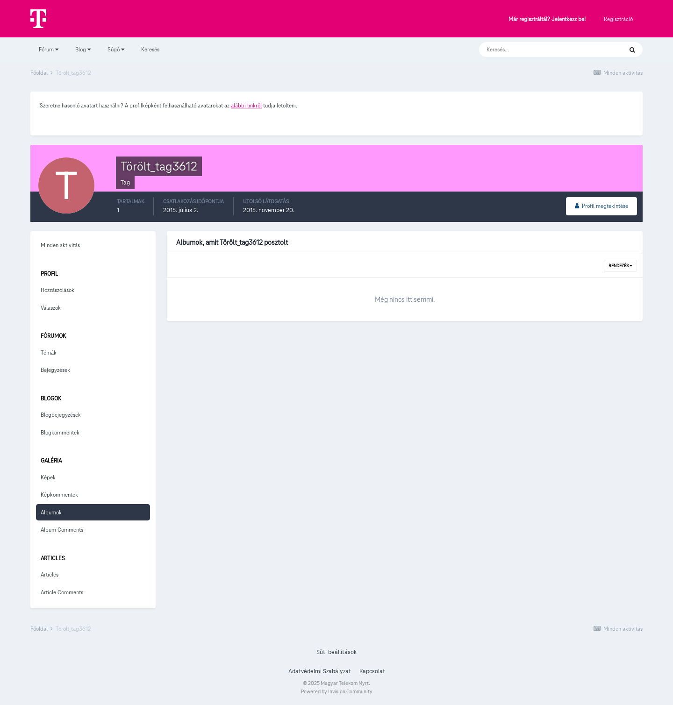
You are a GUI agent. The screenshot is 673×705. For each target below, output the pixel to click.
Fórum (48, 49)
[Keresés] (541, 49)
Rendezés (620, 266)
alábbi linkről (246, 105)
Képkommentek (59, 494)
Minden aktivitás (60, 245)
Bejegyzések (55, 369)
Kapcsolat (372, 671)
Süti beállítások (336, 652)
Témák (49, 352)
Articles (49, 574)
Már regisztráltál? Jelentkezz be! (547, 19)
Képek (48, 477)
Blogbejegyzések (61, 414)
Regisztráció (618, 18)
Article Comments (62, 592)
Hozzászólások (57, 289)
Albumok (51, 512)
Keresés (150, 49)
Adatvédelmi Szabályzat (319, 671)
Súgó (115, 49)
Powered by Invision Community (336, 691)
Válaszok (51, 307)
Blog (83, 49)
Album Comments (62, 529)
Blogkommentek (60, 432)
